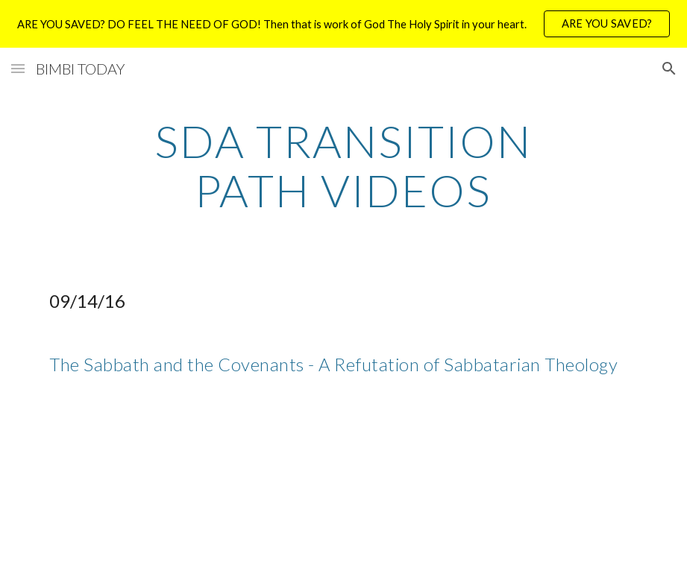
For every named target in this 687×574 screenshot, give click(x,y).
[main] (343, 165)
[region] (343, 24)
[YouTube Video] (163, 488)
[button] (18, 68)
